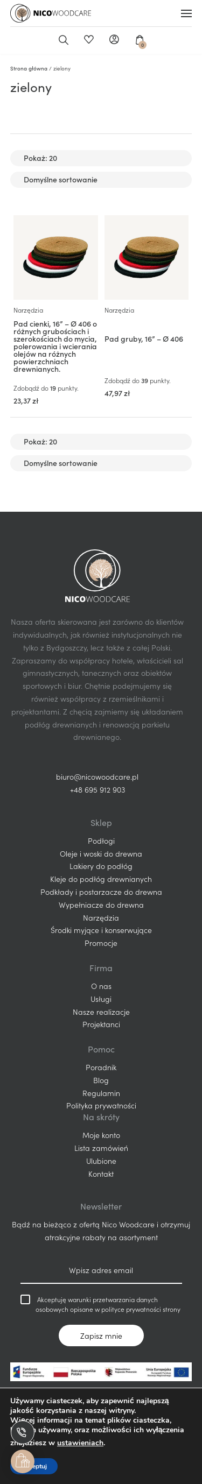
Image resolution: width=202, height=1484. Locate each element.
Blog (101, 1080)
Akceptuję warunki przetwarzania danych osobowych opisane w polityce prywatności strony (100, 1304)
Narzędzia (28, 309)
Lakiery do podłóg (101, 865)
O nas (101, 985)
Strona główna (28, 68)
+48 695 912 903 (97, 789)
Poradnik (101, 1067)
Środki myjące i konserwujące (101, 929)
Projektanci (101, 1024)
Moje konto (114, 40)
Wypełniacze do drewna (101, 904)
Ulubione (88, 40)
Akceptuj (34, 1466)
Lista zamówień (101, 1147)
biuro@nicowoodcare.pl (97, 776)
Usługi (101, 998)
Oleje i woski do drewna (101, 853)
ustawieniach (80, 1443)
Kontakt (101, 1173)
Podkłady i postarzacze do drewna (101, 891)
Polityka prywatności (101, 1105)
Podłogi (101, 840)
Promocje (101, 942)
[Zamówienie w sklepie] (101, 180)
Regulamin (101, 1092)
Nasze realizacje (101, 1011)
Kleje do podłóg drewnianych (101, 878)
